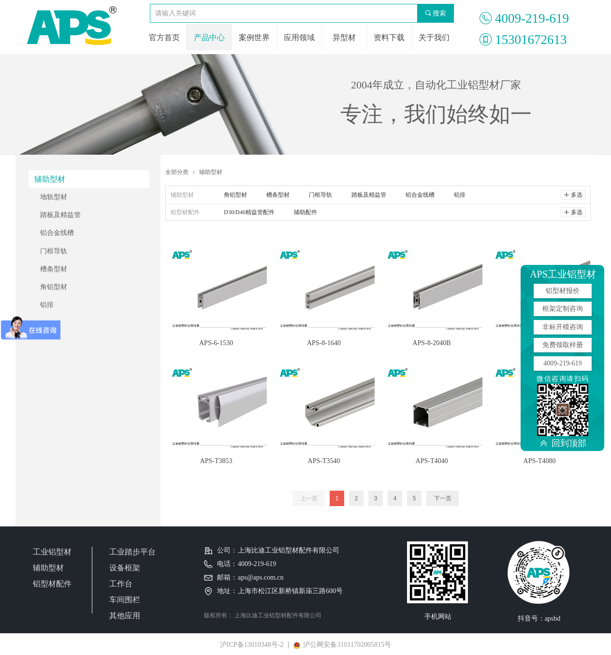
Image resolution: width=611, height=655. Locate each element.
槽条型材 (53, 269)
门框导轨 (53, 251)
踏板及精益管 (60, 214)
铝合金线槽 (57, 232)
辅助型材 (210, 172)
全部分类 (177, 172)
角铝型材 (53, 287)
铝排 (47, 304)
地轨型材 (53, 197)
